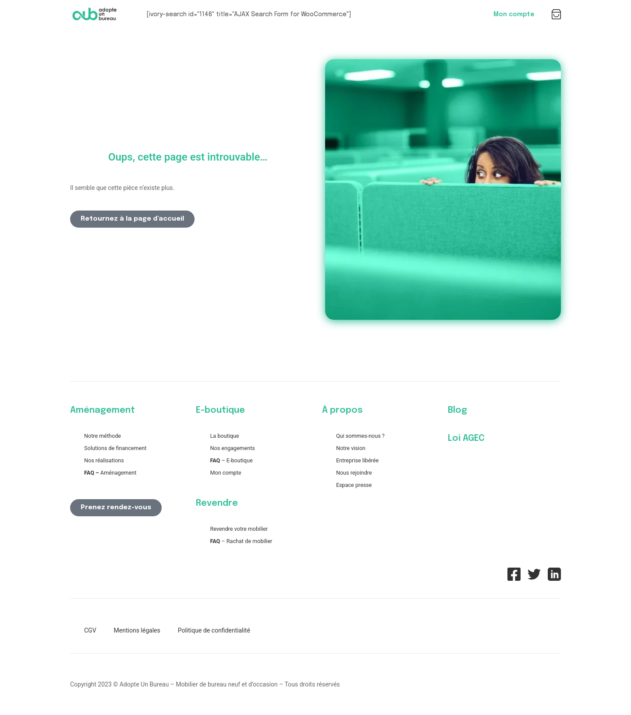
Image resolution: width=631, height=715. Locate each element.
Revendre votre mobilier (239, 529)
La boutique (224, 436)
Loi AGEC (466, 438)
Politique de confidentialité (214, 630)
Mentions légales (137, 630)
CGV (90, 630)
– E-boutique (236, 460)
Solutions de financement (115, 448)
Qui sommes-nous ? (360, 436)
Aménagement (110, 472)
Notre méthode (102, 436)
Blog (457, 410)
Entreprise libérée (357, 460)
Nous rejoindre (354, 472)
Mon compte (513, 14)
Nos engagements (232, 448)
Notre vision (350, 448)
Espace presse (354, 485)
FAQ (215, 460)
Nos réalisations (104, 460)
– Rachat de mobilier (241, 541)
